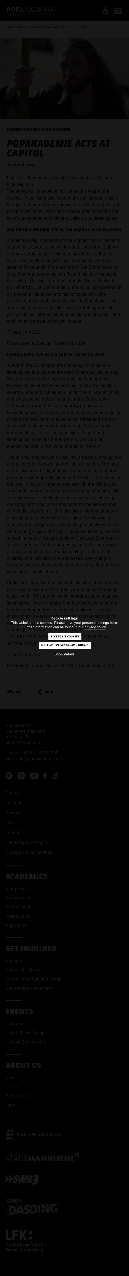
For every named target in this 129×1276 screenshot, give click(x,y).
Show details (64, 654)
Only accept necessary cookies (64, 645)
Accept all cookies (65, 636)
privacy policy (94, 627)
